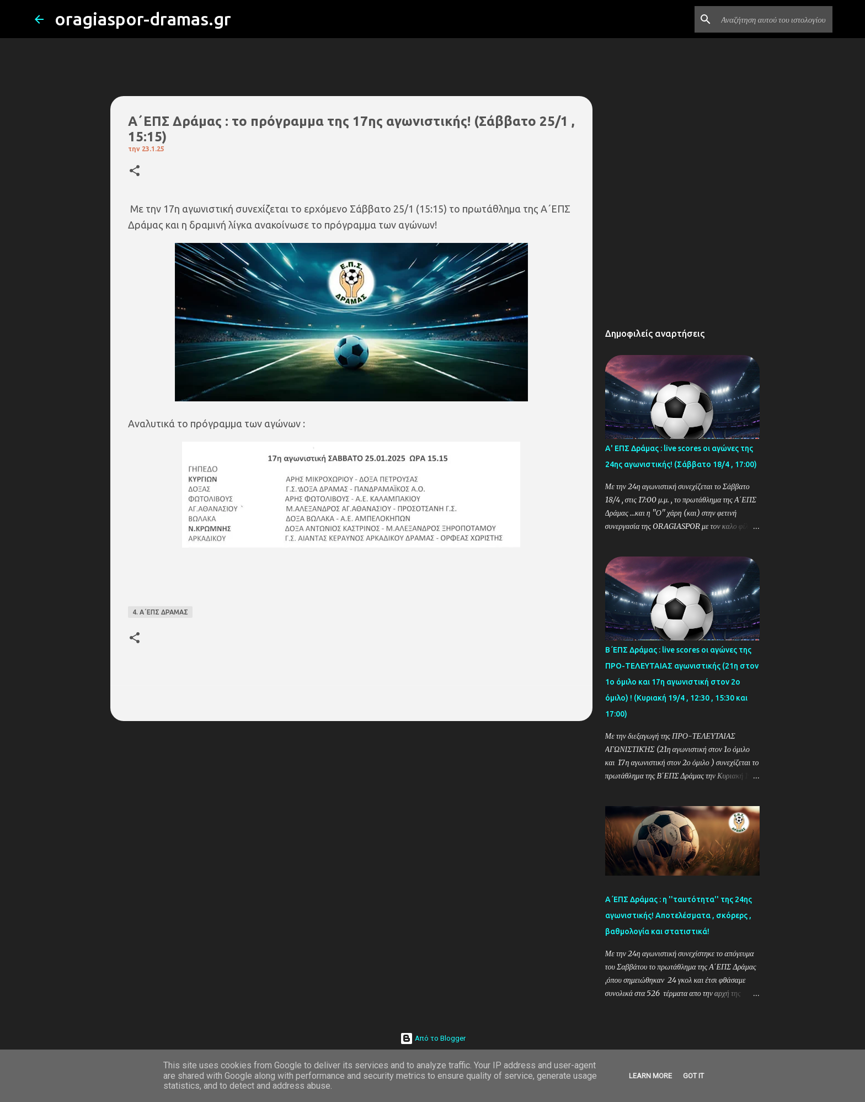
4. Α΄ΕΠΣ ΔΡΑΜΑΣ (160, 612)
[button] (134, 171)
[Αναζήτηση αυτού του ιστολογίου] (774, 19)
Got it (693, 1076)
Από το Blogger (433, 1038)
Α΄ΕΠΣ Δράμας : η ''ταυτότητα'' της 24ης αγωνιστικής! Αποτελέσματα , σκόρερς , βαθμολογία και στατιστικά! (678, 915)
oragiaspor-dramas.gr (143, 19)
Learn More (650, 1076)
